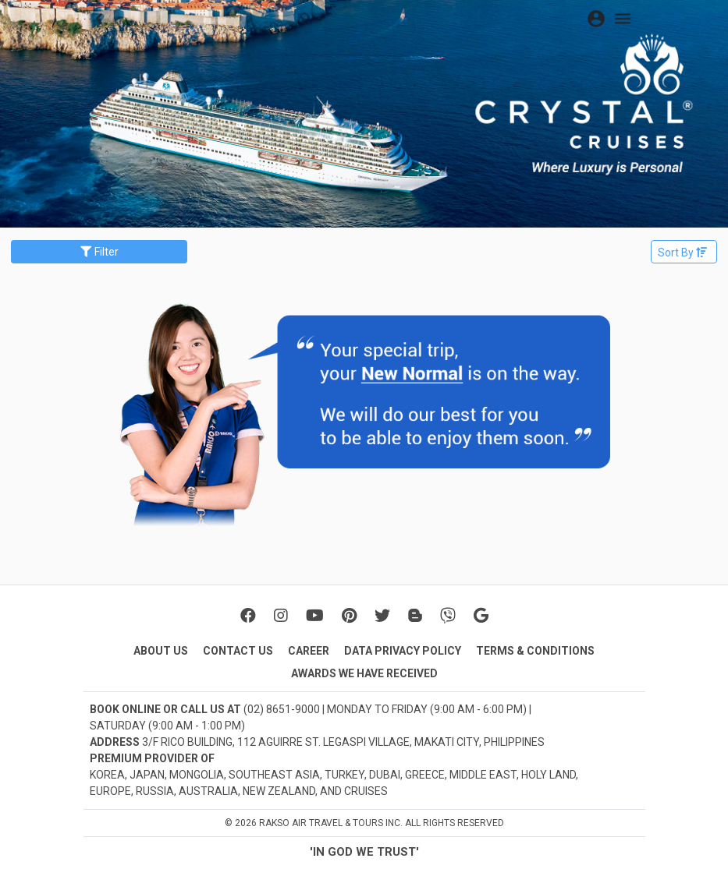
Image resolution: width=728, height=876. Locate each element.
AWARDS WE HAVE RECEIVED (364, 673)
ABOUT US (160, 651)
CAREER (308, 651)
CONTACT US (238, 651)
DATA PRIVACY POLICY (402, 651)
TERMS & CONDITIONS (535, 651)
